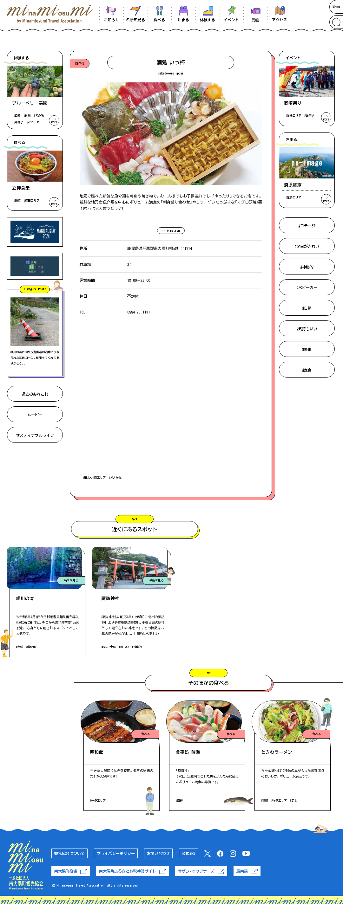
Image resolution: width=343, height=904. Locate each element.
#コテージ (306, 226)
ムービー (35, 414)
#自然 (307, 308)
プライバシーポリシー (116, 853)
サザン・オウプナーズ (201, 871)
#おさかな (115, 477)
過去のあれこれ (35, 394)
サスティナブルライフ (35, 435)
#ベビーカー (306, 287)
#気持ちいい (306, 329)
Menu (336, 7)
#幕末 (307, 349)
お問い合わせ (158, 853)
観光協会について (69, 853)
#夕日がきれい (306, 246)
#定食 (307, 370)
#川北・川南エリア (94, 477)
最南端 (247, 871)
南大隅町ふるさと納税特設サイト (132, 871)
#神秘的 (306, 267)
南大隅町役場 (70, 871)
